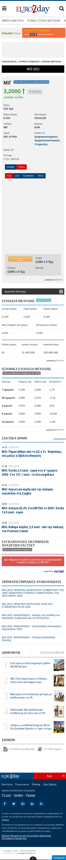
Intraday (10, 167)
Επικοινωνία (22, 784)
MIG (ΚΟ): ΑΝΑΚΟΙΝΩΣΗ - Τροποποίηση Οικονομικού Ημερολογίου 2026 (31, 627)
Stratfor (18, 795)
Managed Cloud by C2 (26, 853)
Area (9, 176)
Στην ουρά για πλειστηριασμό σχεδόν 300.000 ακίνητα (30, 665)
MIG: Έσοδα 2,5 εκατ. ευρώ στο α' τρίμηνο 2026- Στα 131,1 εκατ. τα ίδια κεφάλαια (29, 472)
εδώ (33, 34)
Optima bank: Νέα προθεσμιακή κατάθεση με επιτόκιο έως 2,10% (27, 711)
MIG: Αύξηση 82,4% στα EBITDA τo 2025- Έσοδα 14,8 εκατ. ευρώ (33, 510)
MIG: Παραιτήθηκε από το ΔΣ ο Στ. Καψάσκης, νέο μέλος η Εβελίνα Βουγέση (32, 453)
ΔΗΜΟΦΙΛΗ (11, 652)
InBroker (5, 820)
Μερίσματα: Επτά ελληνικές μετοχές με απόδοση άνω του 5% (31, 696)
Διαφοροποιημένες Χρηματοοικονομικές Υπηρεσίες (47, 140)
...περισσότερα (58, 439)
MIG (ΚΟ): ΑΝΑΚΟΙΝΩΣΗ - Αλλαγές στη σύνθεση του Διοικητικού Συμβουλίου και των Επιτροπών (31, 616)
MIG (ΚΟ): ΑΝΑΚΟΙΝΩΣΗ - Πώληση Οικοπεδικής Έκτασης (28, 639)
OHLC (41, 176)
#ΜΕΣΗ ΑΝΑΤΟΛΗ (13, 20)
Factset (30, 795)
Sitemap (36, 784)
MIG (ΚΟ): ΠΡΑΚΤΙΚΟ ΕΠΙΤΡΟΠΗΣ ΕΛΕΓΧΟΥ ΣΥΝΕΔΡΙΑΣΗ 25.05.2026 (27, 605)
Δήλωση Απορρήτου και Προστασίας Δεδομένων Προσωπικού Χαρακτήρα (26, 837)
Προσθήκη (35, 92)
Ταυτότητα (6, 784)
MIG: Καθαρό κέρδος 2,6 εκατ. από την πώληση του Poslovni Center (32, 529)
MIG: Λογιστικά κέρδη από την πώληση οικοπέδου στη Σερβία (27, 491)
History (21, 167)
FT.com (6, 795)
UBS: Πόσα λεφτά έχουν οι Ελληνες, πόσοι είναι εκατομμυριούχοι (28, 680)
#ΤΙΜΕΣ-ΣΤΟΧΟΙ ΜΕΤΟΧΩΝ (43, 20)
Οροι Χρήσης (50, 784)
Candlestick (28, 176)
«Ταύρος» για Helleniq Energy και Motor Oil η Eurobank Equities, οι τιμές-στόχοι (31, 727)
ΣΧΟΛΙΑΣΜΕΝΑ (52, 652)
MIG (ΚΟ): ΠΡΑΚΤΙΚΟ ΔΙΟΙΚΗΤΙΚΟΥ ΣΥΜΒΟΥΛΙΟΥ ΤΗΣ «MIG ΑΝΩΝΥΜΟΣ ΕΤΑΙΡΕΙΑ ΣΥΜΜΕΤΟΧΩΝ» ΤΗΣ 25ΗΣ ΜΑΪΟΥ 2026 (33, 593)
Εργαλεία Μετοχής (15, 291)
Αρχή (49, 776)
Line (17, 176)
